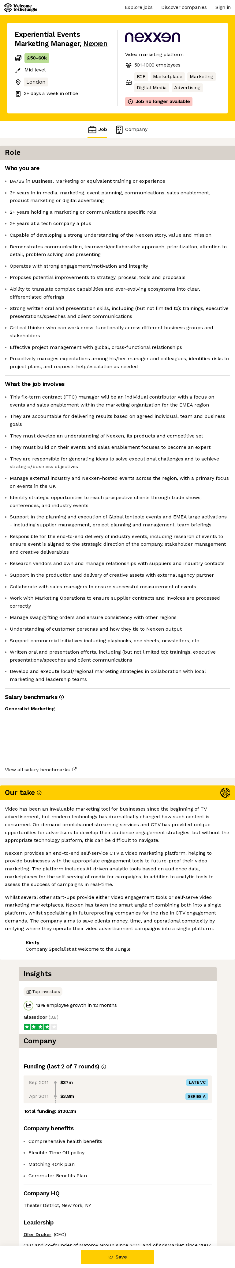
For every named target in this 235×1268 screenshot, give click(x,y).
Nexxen (95, 44)
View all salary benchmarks (44, 1186)
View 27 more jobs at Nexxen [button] (49, 1220)
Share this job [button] (31, 1209)
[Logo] (20, 7)
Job (97, 129)
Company (130, 129)
